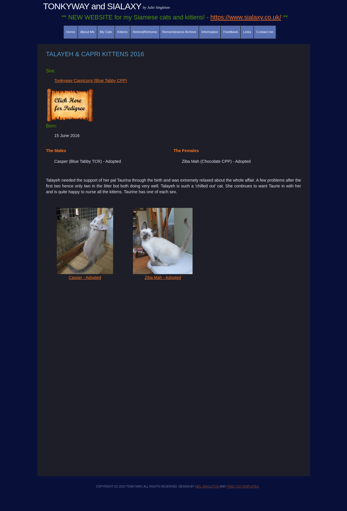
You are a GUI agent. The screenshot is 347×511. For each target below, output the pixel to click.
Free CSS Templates (242, 486)
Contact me (264, 32)
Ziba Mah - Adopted (163, 275)
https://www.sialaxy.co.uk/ (245, 17)
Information (209, 32)
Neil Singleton (207, 486)
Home (70, 32)
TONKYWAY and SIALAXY (92, 6)
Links (247, 32)
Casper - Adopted (85, 275)
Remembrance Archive (179, 32)
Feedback (230, 32)
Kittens (122, 32)
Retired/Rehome (145, 32)
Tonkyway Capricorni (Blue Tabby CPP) (90, 80)
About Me (87, 32)
